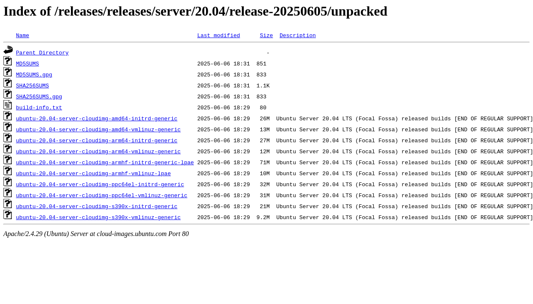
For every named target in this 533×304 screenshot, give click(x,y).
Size (266, 35)
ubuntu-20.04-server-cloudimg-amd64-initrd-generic (96, 118)
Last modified (218, 35)
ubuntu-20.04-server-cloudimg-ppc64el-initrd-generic (100, 184)
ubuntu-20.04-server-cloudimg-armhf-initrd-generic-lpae (105, 162)
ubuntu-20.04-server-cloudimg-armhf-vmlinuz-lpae (93, 173)
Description (298, 35)
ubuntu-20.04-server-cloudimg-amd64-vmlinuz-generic (98, 129)
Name (22, 35)
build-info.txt (39, 107)
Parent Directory (42, 52)
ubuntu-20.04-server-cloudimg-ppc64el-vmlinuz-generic (102, 195)
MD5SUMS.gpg (34, 74)
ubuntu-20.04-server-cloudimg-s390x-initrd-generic (96, 206)
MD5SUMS (27, 63)
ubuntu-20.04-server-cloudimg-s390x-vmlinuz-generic (98, 217)
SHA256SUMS (32, 85)
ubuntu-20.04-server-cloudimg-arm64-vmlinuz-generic (98, 151)
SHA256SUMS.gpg (39, 96)
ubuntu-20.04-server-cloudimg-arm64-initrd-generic (96, 140)
